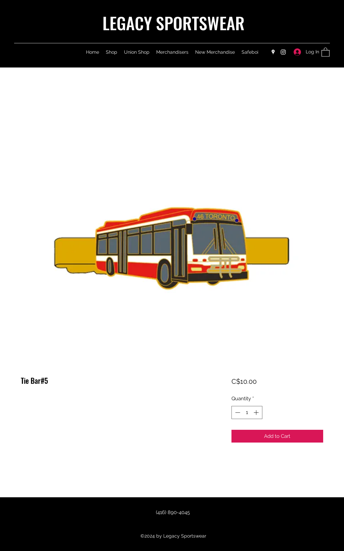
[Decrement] (237, 412)
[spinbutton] (246, 412)
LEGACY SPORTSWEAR (173, 22)
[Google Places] (273, 52)
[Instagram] (283, 52)
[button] (325, 52)
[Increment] (256, 412)
